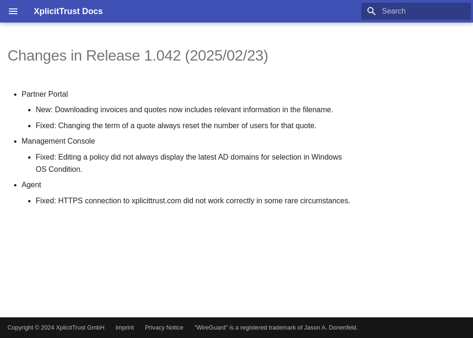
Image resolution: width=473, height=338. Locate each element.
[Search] (416, 11)
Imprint (124, 327)
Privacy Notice (164, 327)
